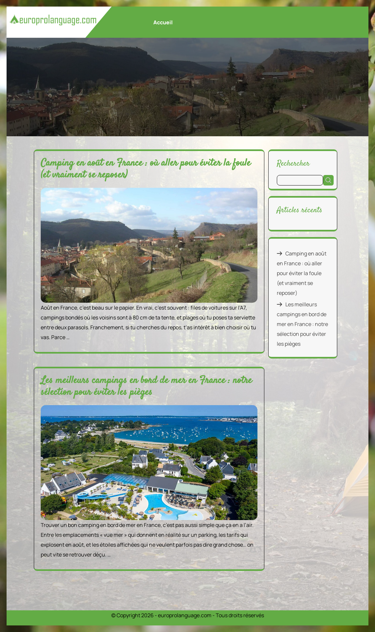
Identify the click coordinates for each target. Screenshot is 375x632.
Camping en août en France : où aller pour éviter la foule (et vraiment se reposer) (146, 169)
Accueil (163, 22)
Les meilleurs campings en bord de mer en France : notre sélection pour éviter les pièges (146, 387)
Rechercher (293, 163)
